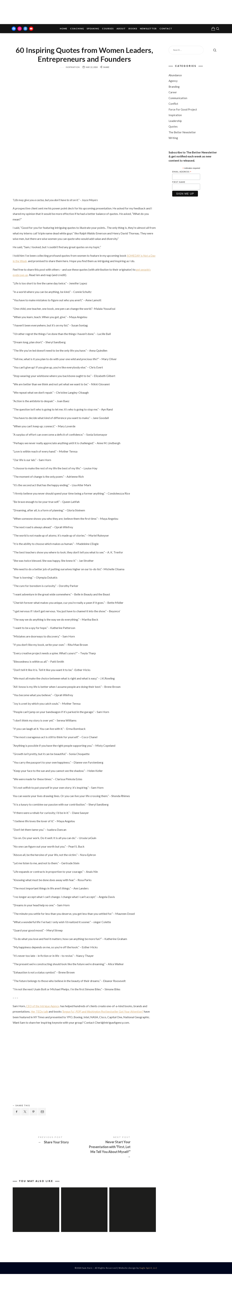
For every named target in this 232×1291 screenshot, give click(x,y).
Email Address (181, 172)
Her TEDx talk (40, 1025)
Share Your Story (48, 1157)
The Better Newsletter (182, 132)
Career (173, 92)
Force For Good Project (183, 110)
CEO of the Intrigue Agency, (43, 1020)
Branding (174, 87)
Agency (173, 81)
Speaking (93, 29)
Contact (166, 29)
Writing (173, 138)
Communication (178, 98)
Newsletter (148, 29)
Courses (108, 29)
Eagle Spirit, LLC (148, 1285)
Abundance (175, 75)
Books (133, 29)
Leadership (175, 121)
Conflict (173, 104)
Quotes (173, 127)
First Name (178, 182)
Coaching (77, 29)
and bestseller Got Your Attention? (104, 1025)
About (121, 29)
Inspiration (73, 81)
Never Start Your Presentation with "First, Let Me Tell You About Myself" (120, 1162)
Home (63, 29)
